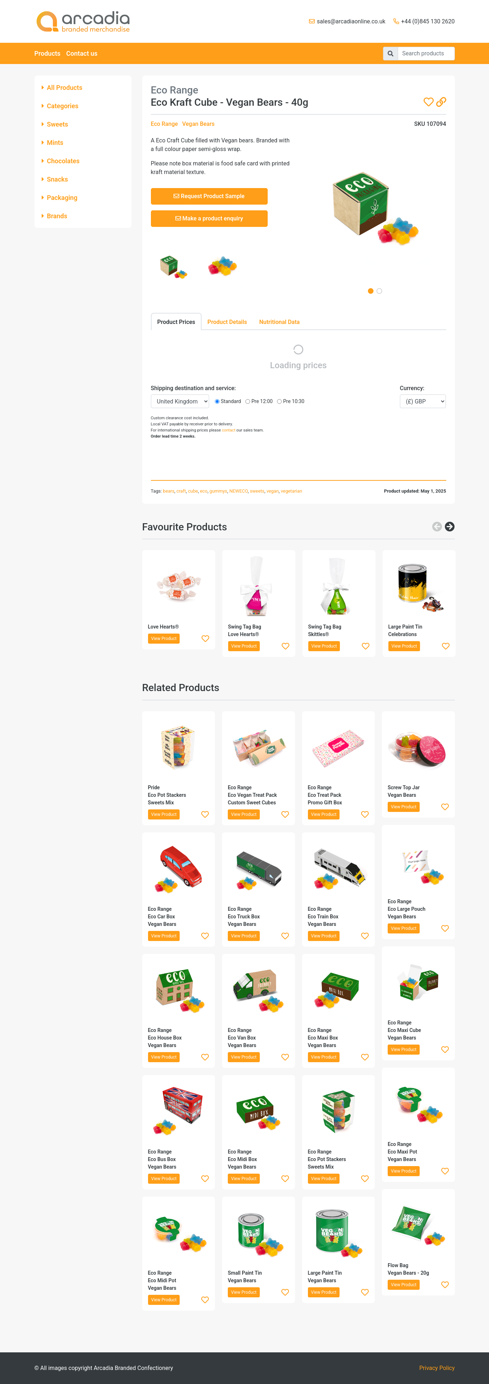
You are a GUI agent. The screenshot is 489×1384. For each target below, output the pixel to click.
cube (193, 491)
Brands (55, 216)
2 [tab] (379, 291)
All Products (62, 87)
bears (168, 491)
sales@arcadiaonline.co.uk (351, 21)
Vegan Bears (198, 123)
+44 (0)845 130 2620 (428, 21)
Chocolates (61, 161)
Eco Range (164, 123)
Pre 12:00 (262, 401)
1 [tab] (371, 291)
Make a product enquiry (209, 218)
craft (181, 491)
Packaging (60, 197)
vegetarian (292, 491)
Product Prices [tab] (176, 322)
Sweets (55, 124)
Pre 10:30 (293, 401)
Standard (231, 401)
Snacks (55, 179)
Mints (53, 142)
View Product (164, 638)
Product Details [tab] (227, 322)
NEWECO (238, 491)
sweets (257, 491)
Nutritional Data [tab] (279, 322)
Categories (60, 106)
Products (47, 53)
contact (228, 430)
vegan (273, 491)
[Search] (426, 53)
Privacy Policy (437, 1368)
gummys (218, 491)
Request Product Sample (209, 196)
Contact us (81, 53)
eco (204, 491)
